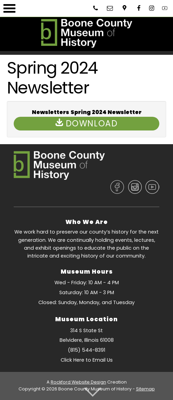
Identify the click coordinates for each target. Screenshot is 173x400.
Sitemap (145, 389)
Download (86, 123)
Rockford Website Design (78, 382)
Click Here (72, 360)
